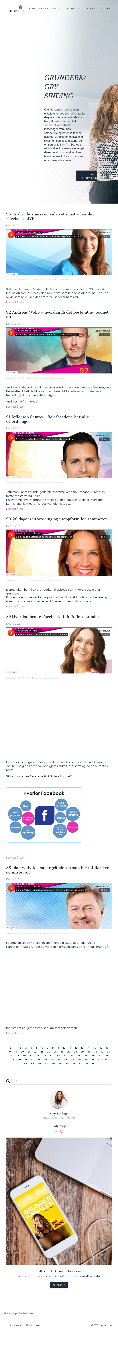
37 (54, 1073)
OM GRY (57, 8)
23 (54, 1069)
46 (19, 1077)
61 (25, 1081)
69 (85, 1081)
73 (56, 1084)
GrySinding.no (33, 1348)
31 (10, 1073)
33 (24, 1073)
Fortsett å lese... (15, 303)
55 (85, 1077)
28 (91, 1069)
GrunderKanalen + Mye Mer (15, 281)
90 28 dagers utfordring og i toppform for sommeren (53, 526)
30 (106, 1069)
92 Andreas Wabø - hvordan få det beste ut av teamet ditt (58, 317)
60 (18, 1081)
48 (35, 1077)
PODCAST (43, 8)
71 (99, 1081)
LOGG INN (104, 8)
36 (46, 1073)
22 (46, 1069)
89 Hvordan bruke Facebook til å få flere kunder (51, 630)
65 (55, 1081)
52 (63, 1077)
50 (50, 1077)
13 (87, 1065)
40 (76, 1073)
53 (71, 1077)
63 (40, 1081)
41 (84, 1073)
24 (61, 1069)
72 (107, 1081)
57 (99, 1077)
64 (48, 1081)
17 (11, 1069)
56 (92, 1077)
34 (32, 1073)
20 (32, 1069)
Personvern (16, 1348)
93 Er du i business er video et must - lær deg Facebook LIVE (57, 217)
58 (107, 1077)
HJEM (32, 8)
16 (107, 1065)
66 (62, 1081)
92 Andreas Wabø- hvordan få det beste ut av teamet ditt (45, 381)
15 (100, 1065)
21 (39, 1069)
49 (42, 1077)
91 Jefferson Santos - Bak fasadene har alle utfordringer (54, 423)
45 (11, 1077)
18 (18, 1069)
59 (10, 1081)
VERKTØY (90, 8)
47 (27, 1077)
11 (74, 1065)
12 (80, 1065)
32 (17, 1073)
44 (107, 1073)
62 (32, 1081)
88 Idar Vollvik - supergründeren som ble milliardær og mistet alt (53, 887)
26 (76, 1069)
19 (24, 1069)
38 (61, 1073)
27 (84, 1069)
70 (93, 1081)
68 (77, 1081)
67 (70, 1081)
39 (69, 1073)
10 (67, 1065)
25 (69, 1069)
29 (99, 1069)
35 (39, 1073)
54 (78, 1077)
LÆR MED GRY (73, 8)
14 (93, 1065)
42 (91, 1073)
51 (57, 1077)
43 (99, 1073)
